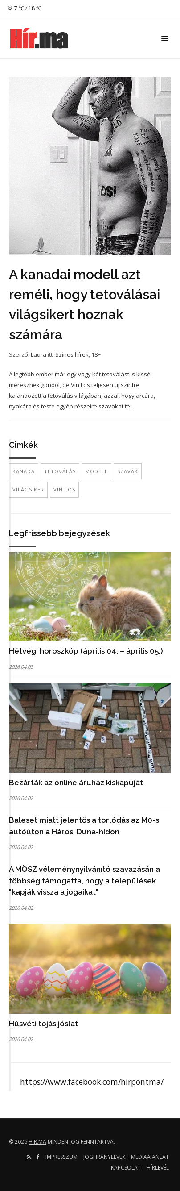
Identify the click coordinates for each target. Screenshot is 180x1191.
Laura (38, 354)
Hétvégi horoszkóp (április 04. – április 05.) (86, 650)
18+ (96, 354)
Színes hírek (72, 354)
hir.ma (37, 1141)
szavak (127, 471)
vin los (64, 489)
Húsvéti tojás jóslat (43, 1023)
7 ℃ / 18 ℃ (24, 8)
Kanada (23, 471)
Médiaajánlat (150, 1157)
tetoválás (60, 471)
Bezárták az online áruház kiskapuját (76, 782)
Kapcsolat (126, 1167)
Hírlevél (158, 1167)
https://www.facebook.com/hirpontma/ (92, 1081)
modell (96, 471)
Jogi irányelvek (104, 1157)
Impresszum (61, 1157)
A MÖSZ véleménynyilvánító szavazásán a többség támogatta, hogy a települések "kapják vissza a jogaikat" (84, 880)
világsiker (28, 489)
